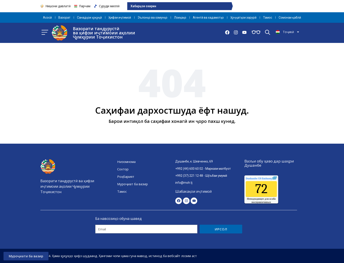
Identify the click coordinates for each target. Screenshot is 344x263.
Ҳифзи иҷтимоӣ (119, 17)
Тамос (267, 17)
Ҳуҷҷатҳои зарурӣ (243, 17)
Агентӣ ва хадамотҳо (208, 17)
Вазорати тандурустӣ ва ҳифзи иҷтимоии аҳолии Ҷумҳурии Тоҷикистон (104, 33)
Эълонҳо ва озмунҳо (152, 17)
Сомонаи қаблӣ (290, 17)
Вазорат (64, 17)
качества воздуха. (269, 178)
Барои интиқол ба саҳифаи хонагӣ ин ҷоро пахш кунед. (172, 121)
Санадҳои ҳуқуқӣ (89, 17)
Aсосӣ (47, 17)
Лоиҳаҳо (180, 17)
